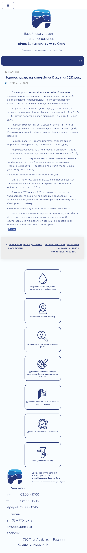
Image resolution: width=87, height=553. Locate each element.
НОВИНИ (13, 72)
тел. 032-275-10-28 (18, 520)
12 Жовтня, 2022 (18, 83)
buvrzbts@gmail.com (21, 526)
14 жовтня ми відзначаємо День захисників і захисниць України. (62, 248)
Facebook (12, 533)
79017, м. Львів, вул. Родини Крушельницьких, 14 (41, 542)
